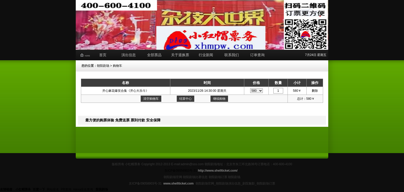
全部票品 (154, 55)
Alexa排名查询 (83, 189)
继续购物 (219, 99)
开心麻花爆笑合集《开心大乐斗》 (125, 91)
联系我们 (231, 55)
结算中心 (185, 99)
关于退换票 (180, 55)
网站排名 (53, 189)
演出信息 (128, 55)
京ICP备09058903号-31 (180, 170)
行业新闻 (206, 55)
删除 (315, 91)
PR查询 (66, 189)
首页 (102, 55)
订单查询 (257, 55)
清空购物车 (151, 99)
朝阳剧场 (103, 66)
